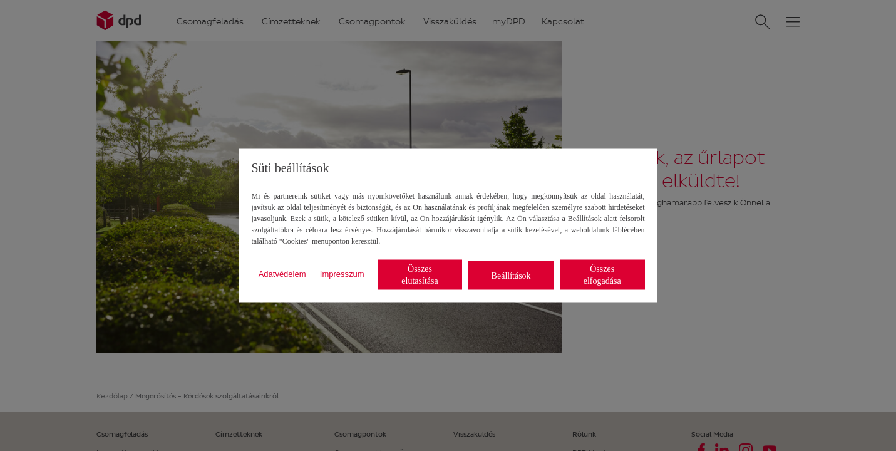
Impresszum (342, 273)
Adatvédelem (282, 273)
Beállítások (511, 275)
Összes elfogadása (602, 275)
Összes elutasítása (419, 275)
